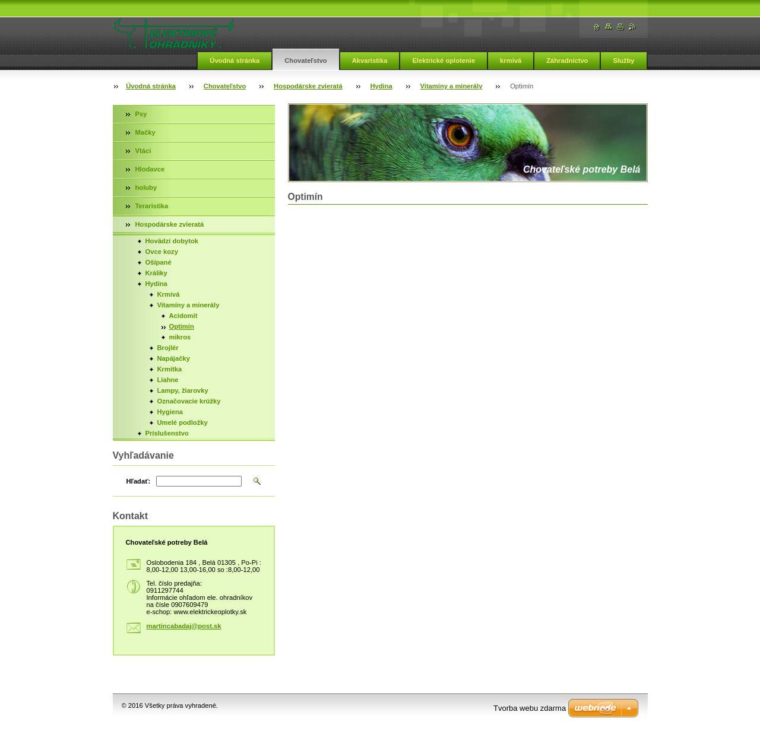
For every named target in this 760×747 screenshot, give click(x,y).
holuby (146, 187)
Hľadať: (138, 481)
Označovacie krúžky (189, 401)
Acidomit (183, 315)
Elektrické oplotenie (443, 60)
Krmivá (168, 294)
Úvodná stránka (234, 60)
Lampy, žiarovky (182, 390)
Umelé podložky (182, 422)
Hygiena (170, 411)
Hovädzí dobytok (172, 240)
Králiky (156, 272)
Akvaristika (370, 60)
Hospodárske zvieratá (308, 86)
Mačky (145, 132)
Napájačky (173, 358)
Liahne (168, 379)
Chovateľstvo (305, 60)
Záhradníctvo (567, 60)
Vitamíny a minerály (451, 86)
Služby (623, 60)
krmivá (510, 60)
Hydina (381, 86)
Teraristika (152, 205)
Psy (141, 113)
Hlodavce (150, 169)
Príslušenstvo (167, 433)
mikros (180, 337)
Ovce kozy (161, 251)
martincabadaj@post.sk (184, 626)
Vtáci (143, 150)
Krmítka (169, 369)
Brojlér (168, 347)
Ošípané (158, 262)
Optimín (181, 326)
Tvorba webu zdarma (529, 708)
